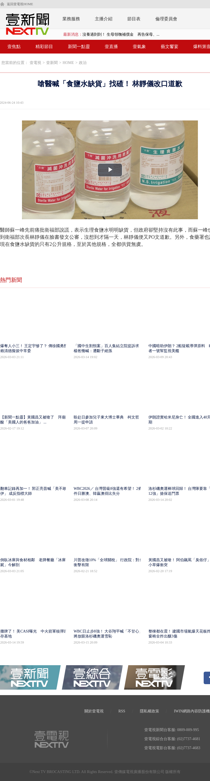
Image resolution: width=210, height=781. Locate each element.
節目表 (133, 18)
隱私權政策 (149, 711)
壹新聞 (52, 63)
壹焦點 (14, 46)
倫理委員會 (166, 18)
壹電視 (35, 63)
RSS (121, 711)
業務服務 (71, 18)
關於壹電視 (94, 711)
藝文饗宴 (169, 46)
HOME (68, 63)
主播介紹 (103, 18)
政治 (83, 63)
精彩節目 (44, 46)
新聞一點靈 (79, 46)
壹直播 (111, 46)
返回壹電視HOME (20, 4)
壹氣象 (139, 46)
